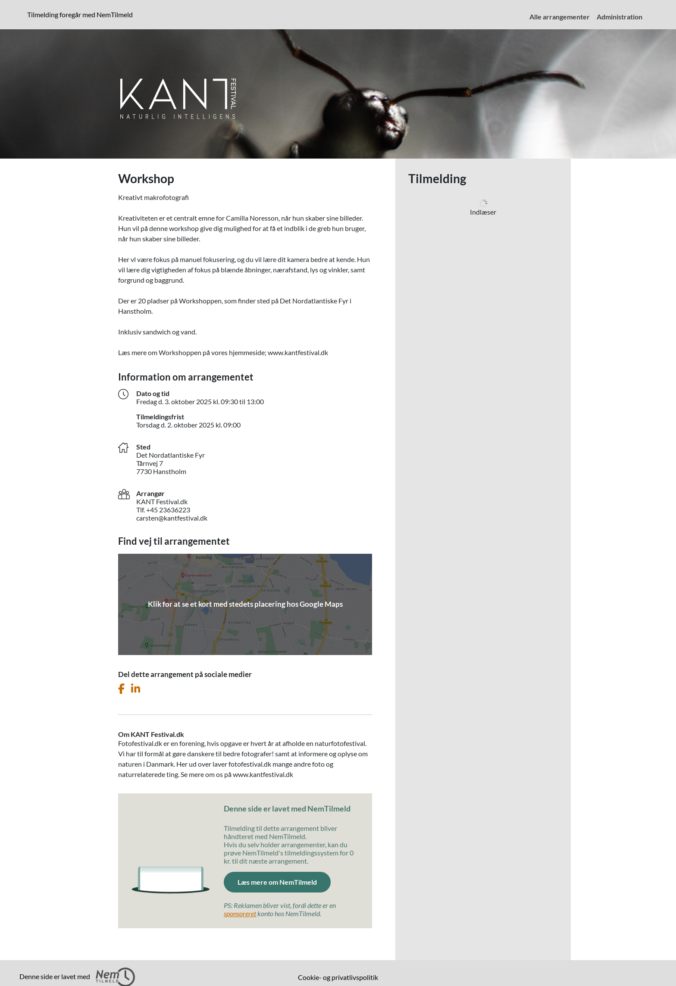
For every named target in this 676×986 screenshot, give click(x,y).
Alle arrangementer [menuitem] (559, 16)
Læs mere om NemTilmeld (277, 882)
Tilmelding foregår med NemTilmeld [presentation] (80, 14)
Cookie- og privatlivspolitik (338, 977)
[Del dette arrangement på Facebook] (121, 689)
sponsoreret (240, 913)
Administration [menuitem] (619, 16)
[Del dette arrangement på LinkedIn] (135, 689)
